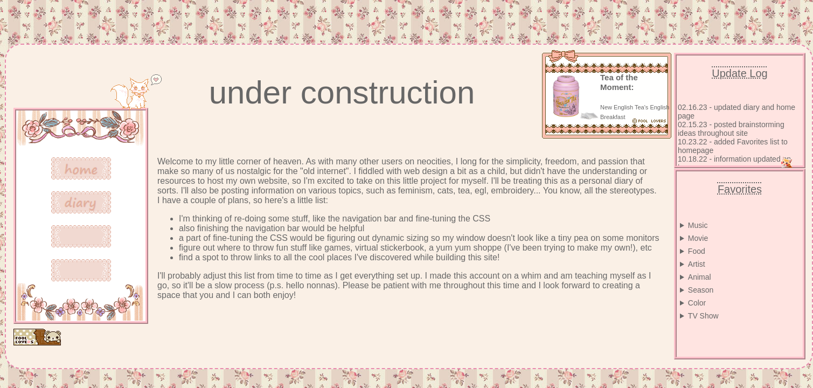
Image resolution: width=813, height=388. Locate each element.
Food (696, 251)
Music (698, 225)
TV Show (703, 315)
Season (700, 290)
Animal (699, 277)
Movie (698, 238)
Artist (696, 264)
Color (697, 303)
